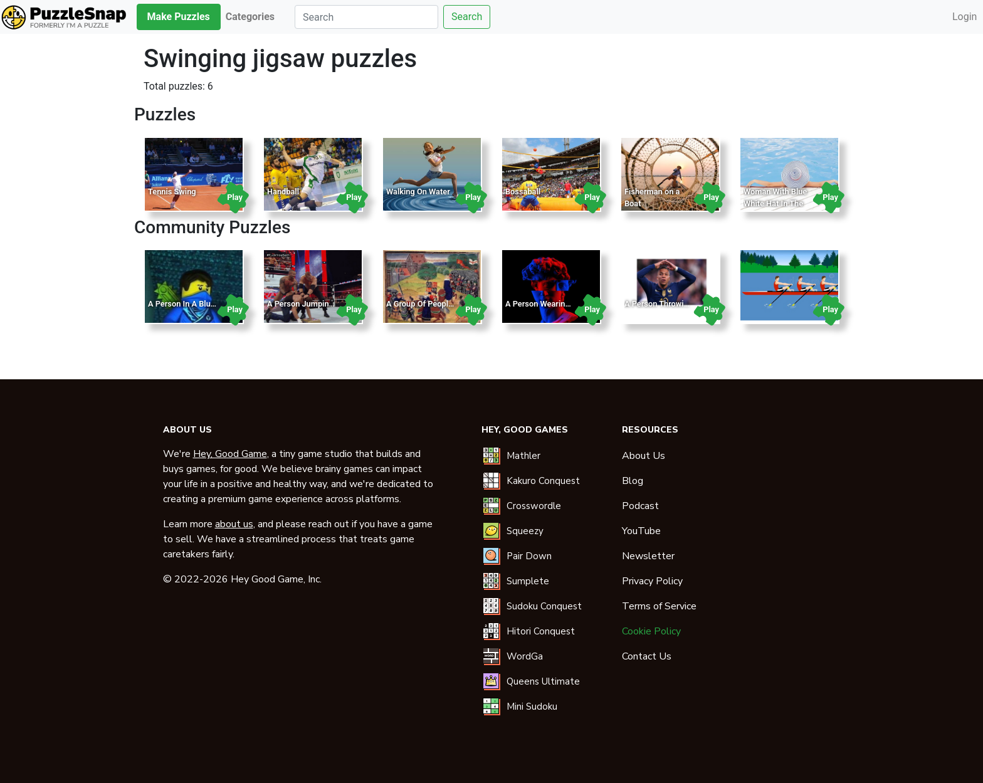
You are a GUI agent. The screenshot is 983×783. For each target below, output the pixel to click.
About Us (643, 456)
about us (234, 524)
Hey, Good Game (230, 454)
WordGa (525, 656)
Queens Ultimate (543, 681)
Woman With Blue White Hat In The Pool (775, 203)
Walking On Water (418, 191)
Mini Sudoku (532, 706)
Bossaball (522, 191)
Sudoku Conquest (544, 606)
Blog (632, 481)
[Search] (366, 17)
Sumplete (528, 581)
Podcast (640, 506)
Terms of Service (659, 606)
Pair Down (529, 556)
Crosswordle (534, 506)
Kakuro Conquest (543, 481)
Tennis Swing (172, 191)
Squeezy (525, 531)
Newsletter (648, 556)
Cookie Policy (651, 631)
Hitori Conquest (541, 631)
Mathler (523, 455)
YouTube (641, 531)
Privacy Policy (652, 581)
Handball (283, 191)
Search (466, 17)
